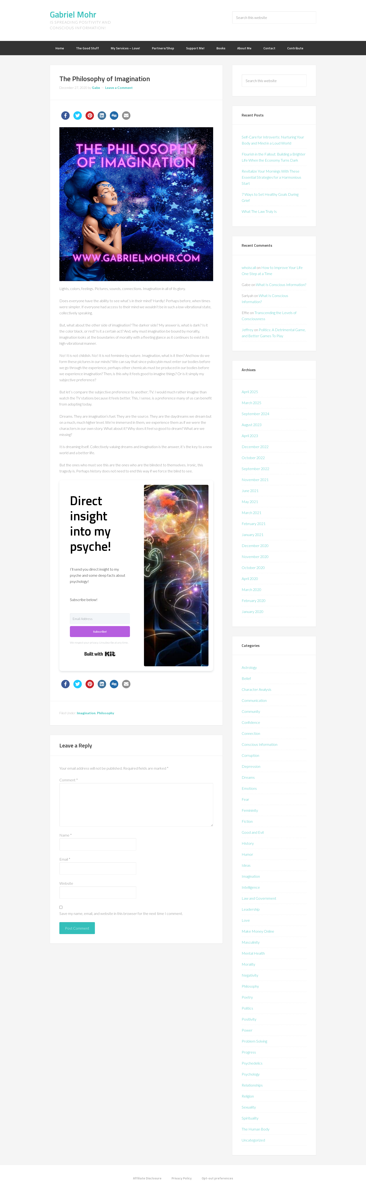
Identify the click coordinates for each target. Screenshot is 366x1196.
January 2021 (252, 534)
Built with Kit (99, 654)
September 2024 (255, 413)
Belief (246, 678)
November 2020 (255, 556)
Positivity (249, 1019)
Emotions (249, 788)
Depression (251, 766)
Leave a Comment (119, 88)
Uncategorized (253, 1140)
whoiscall (249, 267)
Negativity (250, 975)
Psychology (251, 1074)
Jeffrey (247, 329)
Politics (247, 1008)
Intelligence (251, 887)
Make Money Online (258, 931)
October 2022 (253, 457)
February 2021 (254, 523)
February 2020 (254, 600)
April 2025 (250, 391)
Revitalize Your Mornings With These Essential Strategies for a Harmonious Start (271, 177)
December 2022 (255, 446)
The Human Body (255, 1129)
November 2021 (255, 479)
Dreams (248, 777)
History (248, 843)
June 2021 (250, 490)
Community (251, 711)
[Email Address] (100, 618)
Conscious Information (259, 744)
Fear (245, 799)
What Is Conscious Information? (281, 284)
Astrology (249, 667)
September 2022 (255, 468)
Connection (251, 733)
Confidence (251, 722)
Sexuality (249, 1107)
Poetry (247, 997)
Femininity (250, 810)
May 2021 (250, 501)
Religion (248, 1096)
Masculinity (251, 942)
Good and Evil (253, 832)
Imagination (86, 713)
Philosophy (105, 713)
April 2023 (250, 435)
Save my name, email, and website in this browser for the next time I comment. (121, 913)
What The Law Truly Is (259, 211)
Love (246, 920)
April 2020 (250, 578)
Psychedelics (252, 1063)
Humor (247, 854)
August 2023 (252, 424)
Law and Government (259, 898)
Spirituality (250, 1118)
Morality (248, 964)
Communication (254, 700)
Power (247, 1030)
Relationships (252, 1085)
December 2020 (255, 545)
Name (65, 835)
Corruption (250, 755)
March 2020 (251, 589)
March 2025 (251, 402)
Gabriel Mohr (73, 14)
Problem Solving (254, 1041)
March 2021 (251, 512)
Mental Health (253, 953)
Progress (249, 1052)
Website (66, 883)
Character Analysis (256, 689)
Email (64, 859)
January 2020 (252, 611)
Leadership (251, 909)
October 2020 (253, 567)
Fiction (247, 821)
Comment (68, 780)
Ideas (246, 865)
